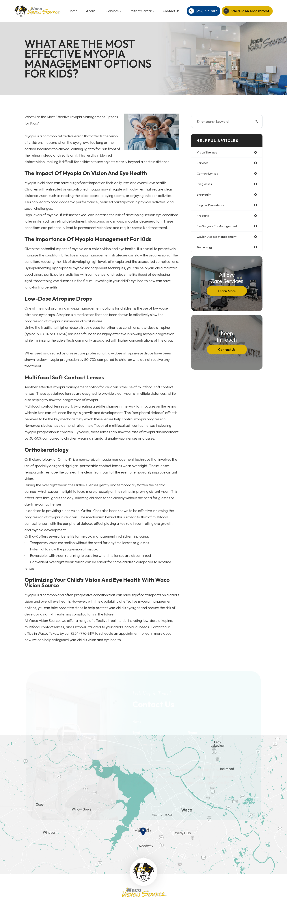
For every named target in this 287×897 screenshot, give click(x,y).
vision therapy (208, 152)
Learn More (227, 293)
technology (205, 250)
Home (72, 11)
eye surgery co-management (219, 228)
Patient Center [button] (142, 11)
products (203, 217)
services (203, 163)
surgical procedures (211, 206)
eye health (205, 196)
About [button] (92, 11)
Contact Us (171, 11)
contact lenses (208, 174)
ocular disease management (218, 239)
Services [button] (114, 11)
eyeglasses (205, 185)
